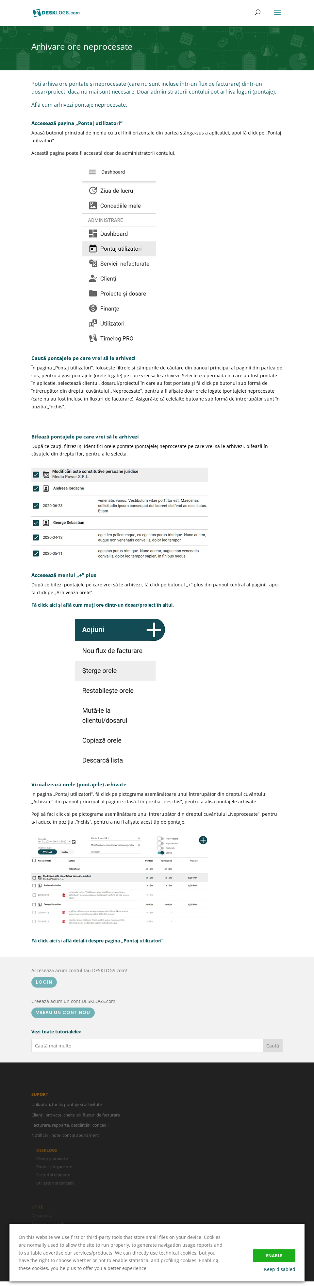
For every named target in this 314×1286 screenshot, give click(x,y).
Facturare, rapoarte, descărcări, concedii (69, 1127)
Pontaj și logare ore (56, 1167)
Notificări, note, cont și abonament (65, 1137)
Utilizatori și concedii (57, 1183)
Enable (274, 1256)
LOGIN (44, 982)
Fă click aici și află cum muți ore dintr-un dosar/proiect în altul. (102, 605)
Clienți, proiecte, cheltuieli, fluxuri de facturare (75, 1117)
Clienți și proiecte (54, 1158)
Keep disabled (279, 1269)
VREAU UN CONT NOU (63, 1012)
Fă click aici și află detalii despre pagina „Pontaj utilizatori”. (98, 941)
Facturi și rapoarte (55, 1174)
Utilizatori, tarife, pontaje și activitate (66, 1107)
